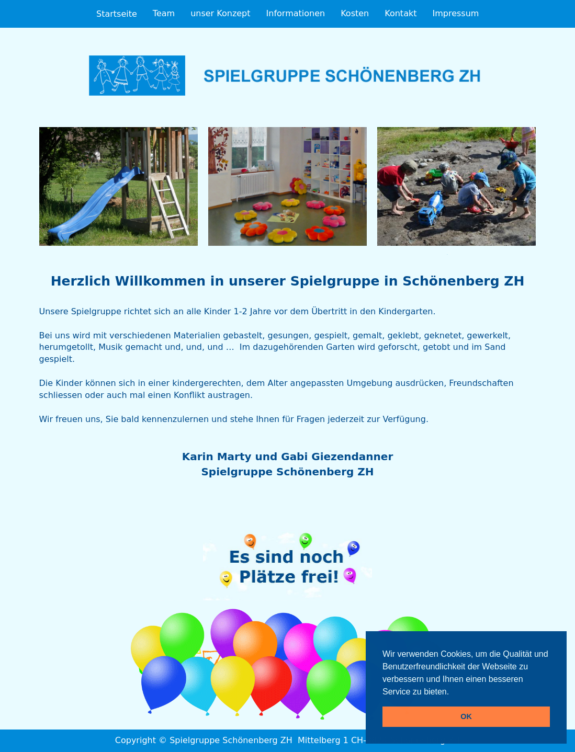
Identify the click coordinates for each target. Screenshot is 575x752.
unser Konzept (220, 13)
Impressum (455, 13)
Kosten (355, 13)
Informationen (295, 13)
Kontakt (400, 13)
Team (164, 13)
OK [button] (466, 716)
